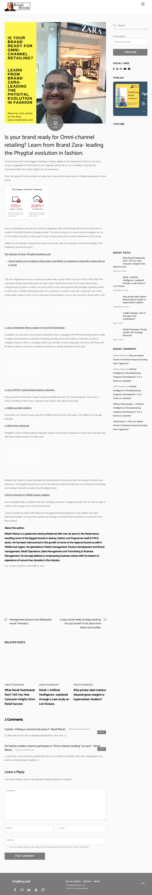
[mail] (22, 890)
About (97, 881)
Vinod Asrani (119, 421)
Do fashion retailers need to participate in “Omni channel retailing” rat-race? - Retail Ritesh (52, 748)
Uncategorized (14, 685)
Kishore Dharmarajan (122, 404)
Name (9, 828)
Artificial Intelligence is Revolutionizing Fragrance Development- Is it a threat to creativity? (127, 375)
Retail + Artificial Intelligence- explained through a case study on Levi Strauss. (54, 697)
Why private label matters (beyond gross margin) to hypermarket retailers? (89, 695)
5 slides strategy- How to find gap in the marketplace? (134, 316)
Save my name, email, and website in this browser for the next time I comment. (49, 847)
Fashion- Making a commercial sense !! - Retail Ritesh (35, 729)
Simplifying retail (74, 885)
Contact (87, 881)
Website (10, 840)
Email (62, 828)
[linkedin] (29, 890)
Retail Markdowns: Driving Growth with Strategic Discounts (135, 332)
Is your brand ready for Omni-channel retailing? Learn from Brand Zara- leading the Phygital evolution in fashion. (54, 145)
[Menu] (143, 4)
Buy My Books (73, 881)
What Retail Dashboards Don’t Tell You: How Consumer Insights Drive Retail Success (20, 697)
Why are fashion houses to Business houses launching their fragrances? (130, 359)
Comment (11, 790)
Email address (119, 36)
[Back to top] (142, 884)
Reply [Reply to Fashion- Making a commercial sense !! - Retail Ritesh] (101, 732)
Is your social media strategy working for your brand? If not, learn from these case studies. (80, 623)
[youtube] (36, 890)
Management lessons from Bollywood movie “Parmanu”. (31, 622)
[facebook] (15, 890)
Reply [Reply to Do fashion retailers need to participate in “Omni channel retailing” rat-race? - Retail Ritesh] (101, 749)
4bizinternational (81, 888)
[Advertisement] (55, 592)
